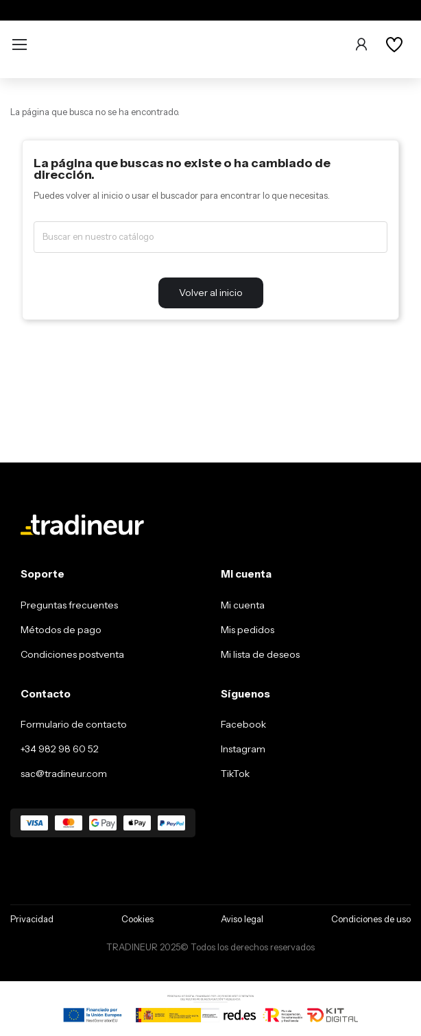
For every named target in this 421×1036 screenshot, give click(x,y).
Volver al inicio (211, 292)
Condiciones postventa (72, 654)
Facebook (243, 724)
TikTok (235, 773)
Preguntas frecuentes (69, 605)
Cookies (137, 918)
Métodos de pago (61, 630)
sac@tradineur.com (64, 773)
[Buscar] (210, 237)
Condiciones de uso (371, 918)
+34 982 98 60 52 (60, 749)
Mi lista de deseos (260, 654)
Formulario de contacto (74, 724)
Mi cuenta (243, 605)
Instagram (243, 749)
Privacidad (31, 918)
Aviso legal (242, 918)
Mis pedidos (247, 630)
